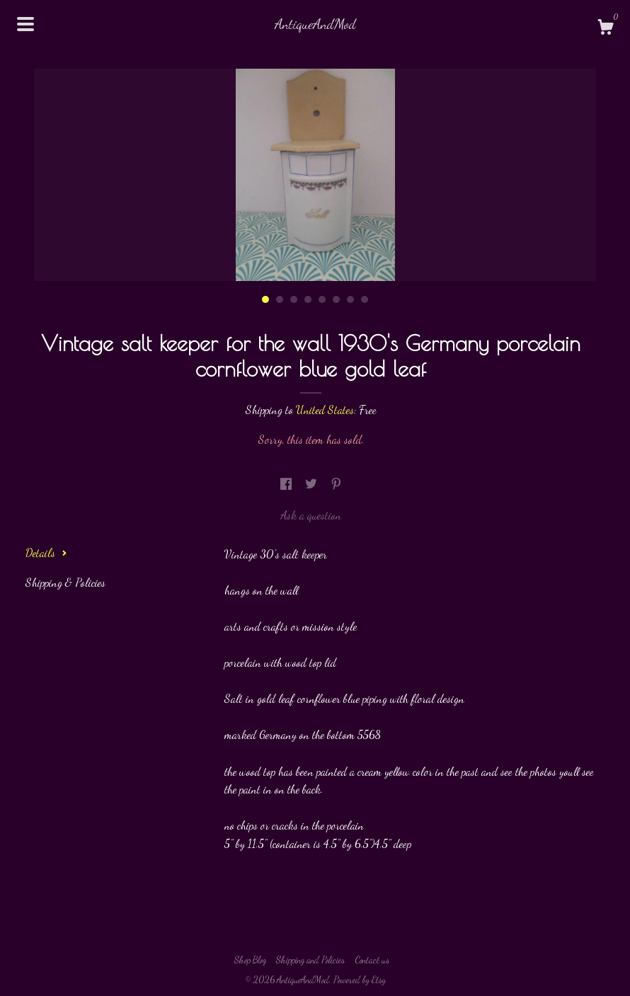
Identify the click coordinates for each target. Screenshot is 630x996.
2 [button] (279, 299)
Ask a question (310, 515)
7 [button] (350, 299)
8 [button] (364, 299)
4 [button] (307, 299)
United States (325, 409)
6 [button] (336, 299)
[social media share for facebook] (287, 484)
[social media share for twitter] (312, 484)
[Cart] (605, 29)
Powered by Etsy (359, 979)
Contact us (372, 960)
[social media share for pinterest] (336, 484)
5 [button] (322, 299)
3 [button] (293, 299)
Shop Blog (250, 960)
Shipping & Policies (65, 582)
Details (46, 552)
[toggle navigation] (25, 24)
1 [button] (265, 299)
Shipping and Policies (310, 960)
